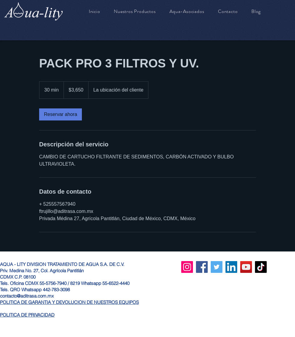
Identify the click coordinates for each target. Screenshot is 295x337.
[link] (60, 114)
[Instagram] (187, 267)
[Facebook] (202, 267)
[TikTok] (261, 267)
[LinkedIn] (231, 267)
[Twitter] (216, 267)
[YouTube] (246, 267)
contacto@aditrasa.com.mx (27, 296)
